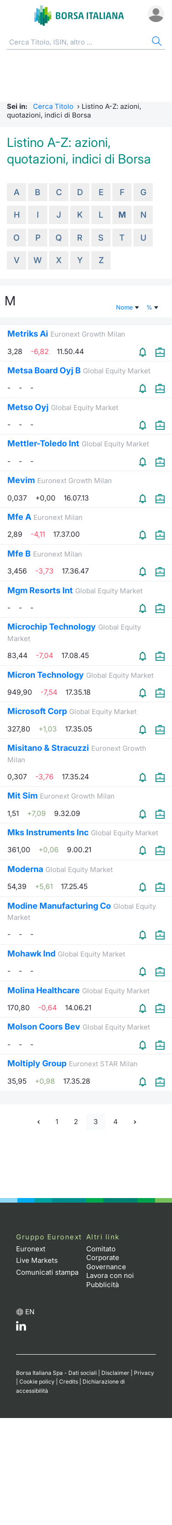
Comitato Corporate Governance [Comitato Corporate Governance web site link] (106, 1257)
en (29, 1311)
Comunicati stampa (47, 1272)
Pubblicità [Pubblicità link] (102, 1284)
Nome (128, 307)
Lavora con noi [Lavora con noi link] (110, 1275)
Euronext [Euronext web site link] (30, 1248)
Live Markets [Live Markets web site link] (37, 1260)
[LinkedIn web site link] (21, 1328)
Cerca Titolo (53, 106)
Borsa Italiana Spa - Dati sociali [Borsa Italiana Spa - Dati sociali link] (56, 1372)
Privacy (144, 1372)
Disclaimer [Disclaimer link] (115, 1372)
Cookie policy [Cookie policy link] (37, 1381)
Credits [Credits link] (68, 1381)
